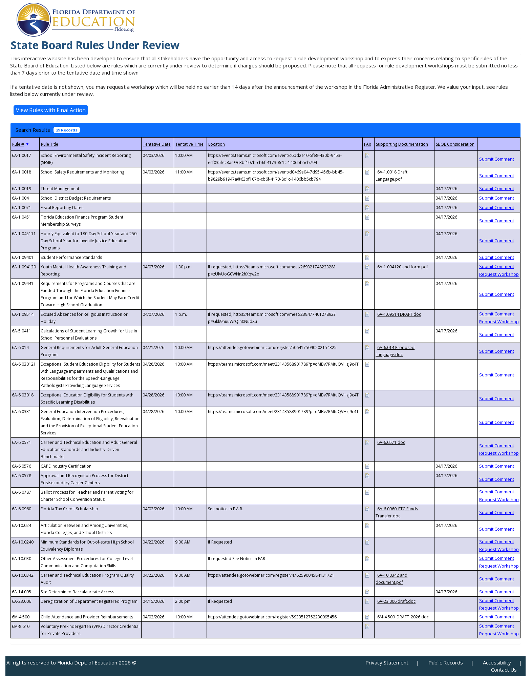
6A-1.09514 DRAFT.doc (399, 314)
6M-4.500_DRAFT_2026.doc (403, 617)
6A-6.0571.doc (391, 442)
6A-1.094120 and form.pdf (402, 267)
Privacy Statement (386, 662)
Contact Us (504, 669)
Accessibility (497, 662)
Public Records (445, 662)
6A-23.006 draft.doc (396, 601)
